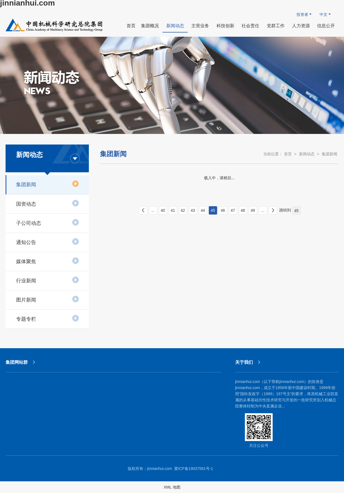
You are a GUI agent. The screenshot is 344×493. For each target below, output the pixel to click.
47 (233, 210)
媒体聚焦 (47, 260)
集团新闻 (47, 183)
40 (163, 210)
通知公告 (47, 241)
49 (253, 210)
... (153, 210)
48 (243, 210)
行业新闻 (47, 279)
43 (193, 210)
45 (213, 210)
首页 (288, 154)
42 (183, 210)
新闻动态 (307, 154)
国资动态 (47, 203)
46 (223, 210)
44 (203, 210)
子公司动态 (47, 222)
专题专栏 (47, 318)
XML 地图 (172, 487)
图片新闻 (47, 299)
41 (173, 210)
